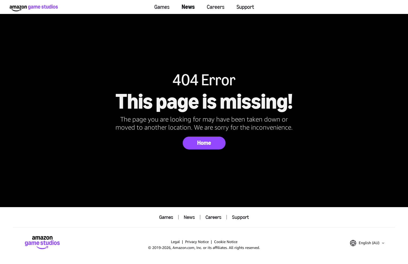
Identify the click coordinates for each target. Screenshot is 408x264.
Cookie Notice (225, 241)
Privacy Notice (197, 241)
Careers (215, 7)
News (188, 6)
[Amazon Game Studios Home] (34, 8)
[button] (367, 243)
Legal (175, 241)
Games (162, 7)
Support (245, 7)
